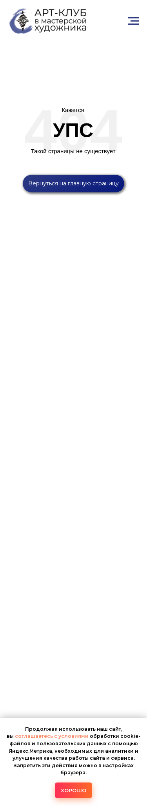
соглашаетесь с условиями (52, 736)
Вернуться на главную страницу (73, 183)
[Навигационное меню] (133, 21)
